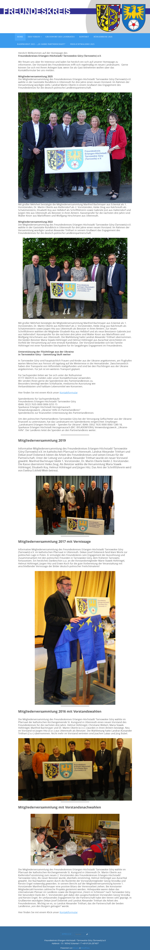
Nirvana (76, 948)
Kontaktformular (69, 392)
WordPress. (85, 948)
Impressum (66, 934)
